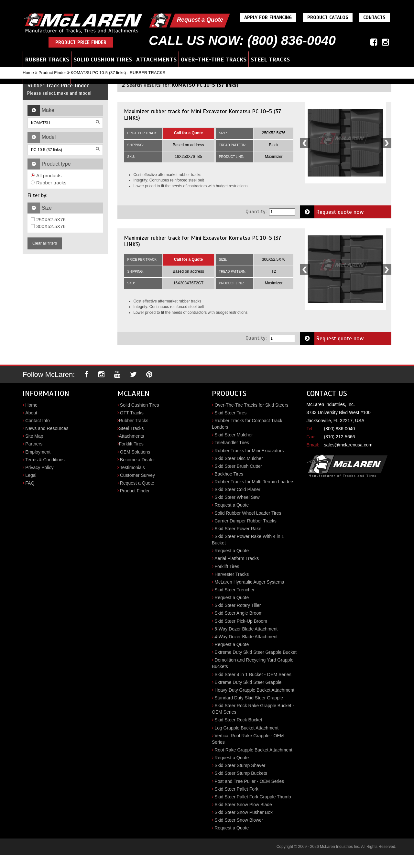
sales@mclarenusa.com (348, 444)
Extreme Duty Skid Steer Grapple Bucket (255, 652)
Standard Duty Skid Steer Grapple (248, 697)
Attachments (156, 59)
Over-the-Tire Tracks (213, 59)
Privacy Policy (39, 467)
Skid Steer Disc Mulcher (238, 458)
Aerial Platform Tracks (236, 558)
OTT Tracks (132, 412)
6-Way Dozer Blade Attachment (246, 628)
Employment (37, 452)
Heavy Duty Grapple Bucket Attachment (254, 690)
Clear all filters (44, 243)
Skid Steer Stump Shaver (239, 765)
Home (28, 72)
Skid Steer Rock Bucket (238, 719)
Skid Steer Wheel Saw (236, 497)
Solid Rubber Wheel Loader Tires (247, 513)
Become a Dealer (137, 459)
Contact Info (37, 420)
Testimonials (132, 467)
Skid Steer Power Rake (237, 528)
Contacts (374, 17)
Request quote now (332, 211)
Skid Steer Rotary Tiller (237, 605)
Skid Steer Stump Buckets (240, 773)
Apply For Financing (268, 17)
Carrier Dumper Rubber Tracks (245, 520)
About (31, 412)
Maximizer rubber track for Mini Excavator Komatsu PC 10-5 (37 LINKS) (202, 114)
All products (46, 175)
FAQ (29, 483)
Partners (33, 443)
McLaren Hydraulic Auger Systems (249, 582)
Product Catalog (327, 17)
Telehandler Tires (231, 442)
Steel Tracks (270, 59)
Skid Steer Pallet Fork (236, 789)
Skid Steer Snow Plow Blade (243, 804)
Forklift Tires (131, 443)
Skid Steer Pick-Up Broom (240, 621)
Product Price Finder (80, 42)
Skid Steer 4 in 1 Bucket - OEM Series (252, 674)
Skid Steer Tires (230, 412)
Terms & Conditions (44, 459)
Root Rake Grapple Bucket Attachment (253, 749)
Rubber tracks (48, 182)
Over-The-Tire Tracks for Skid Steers (251, 405)
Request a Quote (200, 19)
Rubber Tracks (47, 59)
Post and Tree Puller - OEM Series (249, 781)
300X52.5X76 (48, 226)
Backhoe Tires (228, 474)
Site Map (34, 436)
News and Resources (46, 428)
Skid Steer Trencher (234, 589)
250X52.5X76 (48, 219)
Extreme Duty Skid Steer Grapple (247, 682)
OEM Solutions (135, 452)
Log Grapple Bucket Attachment (246, 727)
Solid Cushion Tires (102, 59)
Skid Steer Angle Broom (238, 613)
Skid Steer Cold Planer (237, 489)
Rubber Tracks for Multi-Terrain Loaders (254, 481)
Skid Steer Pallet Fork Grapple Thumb (252, 796)
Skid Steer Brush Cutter (238, 466)
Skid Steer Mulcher (233, 434)
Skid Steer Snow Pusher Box (243, 812)
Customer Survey (137, 475)
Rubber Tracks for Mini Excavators (249, 450)
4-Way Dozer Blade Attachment (246, 636)
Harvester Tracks (231, 574)
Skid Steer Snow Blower (238, 820)
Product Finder (52, 72)
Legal (30, 475)
